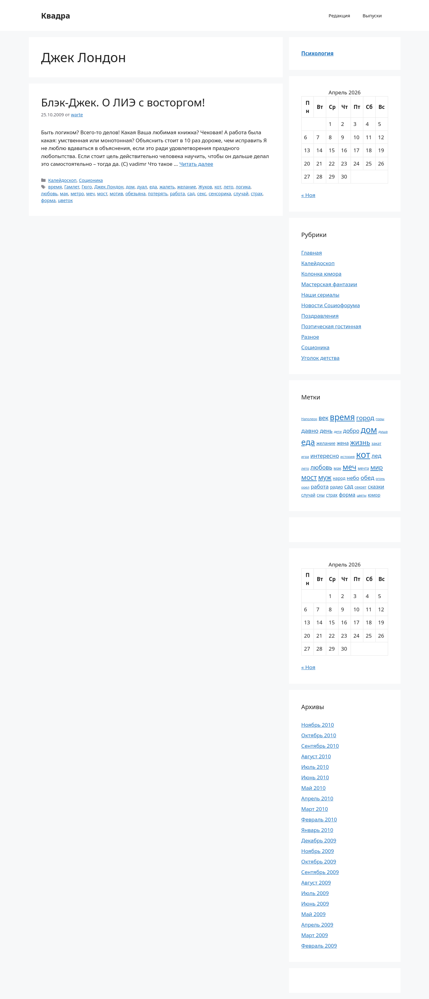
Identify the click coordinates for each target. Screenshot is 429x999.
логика (243, 187)
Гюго (86, 187)
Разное (310, 336)
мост (102, 193)
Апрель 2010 (317, 798)
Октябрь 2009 (318, 861)
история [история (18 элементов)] (347, 456)
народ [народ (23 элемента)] (339, 478)
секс (201, 193)
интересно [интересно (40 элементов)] (324, 455)
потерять (158, 193)
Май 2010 (313, 787)
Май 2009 (313, 914)
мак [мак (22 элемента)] (337, 468)
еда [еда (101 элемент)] (308, 441)
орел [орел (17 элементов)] (305, 487)
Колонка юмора (321, 273)
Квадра (55, 15)
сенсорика (220, 193)
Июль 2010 (315, 766)
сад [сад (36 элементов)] (348, 486)
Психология (317, 53)
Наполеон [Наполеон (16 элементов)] (309, 419)
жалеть (167, 187)
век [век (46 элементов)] (324, 418)
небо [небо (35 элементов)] (353, 477)
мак (64, 193)
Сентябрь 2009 (320, 872)
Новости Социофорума (330, 305)
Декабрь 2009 (318, 840)
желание (186, 187)
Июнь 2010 (315, 777)
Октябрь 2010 (318, 735)
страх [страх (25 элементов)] (331, 495)
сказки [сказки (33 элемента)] (376, 486)
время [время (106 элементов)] (342, 417)
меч (90, 193)
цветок (65, 200)
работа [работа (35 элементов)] (320, 486)
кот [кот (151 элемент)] (363, 454)
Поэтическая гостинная (331, 326)
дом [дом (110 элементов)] (369, 429)
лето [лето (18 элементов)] (305, 468)
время (55, 187)
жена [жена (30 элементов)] (343, 443)
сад (191, 193)
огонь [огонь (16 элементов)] (380, 478)
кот (217, 187)
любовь (49, 193)
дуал (142, 187)
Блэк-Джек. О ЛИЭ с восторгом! (123, 102)
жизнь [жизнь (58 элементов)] (360, 442)
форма (48, 200)
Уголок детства (320, 357)
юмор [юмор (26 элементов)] (374, 495)
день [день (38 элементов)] (326, 430)
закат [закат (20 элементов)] (376, 443)
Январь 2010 (317, 829)
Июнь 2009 (315, 903)
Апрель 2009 (317, 924)
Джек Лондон (108, 187)
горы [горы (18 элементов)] (380, 418)
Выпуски (372, 15)
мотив (116, 193)
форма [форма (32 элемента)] (347, 494)
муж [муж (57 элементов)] (324, 477)
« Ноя (308, 195)
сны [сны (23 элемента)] (321, 495)
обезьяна (135, 193)
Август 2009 (316, 882)
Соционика (91, 180)
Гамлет (71, 187)
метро (77, 193)
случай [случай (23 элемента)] (308, 495)
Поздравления (320, 315)
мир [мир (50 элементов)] (376, 467)
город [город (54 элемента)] (365, 417)
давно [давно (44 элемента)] (310, 431)
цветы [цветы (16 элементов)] (361, 495)
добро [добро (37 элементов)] (351, 430)
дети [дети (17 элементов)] (338, 431)
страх (257, 193)
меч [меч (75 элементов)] (349, 467)
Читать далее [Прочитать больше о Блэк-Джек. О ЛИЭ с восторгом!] (196, 163)
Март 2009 (314, 935)
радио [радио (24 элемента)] (336, 487)
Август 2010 (316, 756)
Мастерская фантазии (329, 284)
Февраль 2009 (319, 945)
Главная (311, 252)
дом (130, 187)
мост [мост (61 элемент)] (309, 477)
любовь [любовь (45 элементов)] (321, 467)
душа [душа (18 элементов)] (383, 431)
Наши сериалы (320, 294)
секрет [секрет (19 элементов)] (360, 487)
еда (153, 187)
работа (177, 193)
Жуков (205, 187)
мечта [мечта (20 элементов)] (363, 468)
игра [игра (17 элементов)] (305, 456)
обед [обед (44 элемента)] (367, 478)
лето (228, 187)
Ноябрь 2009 (317, 851)
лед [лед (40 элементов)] (376, 455)
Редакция (339, 15)
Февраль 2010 (319, 819)
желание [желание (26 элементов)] (325, 443)
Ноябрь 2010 (317, 724)
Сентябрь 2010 (320, 745)
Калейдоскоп (62, 180)
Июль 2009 (315, 893)
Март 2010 (314, 808)
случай (241, 193)
